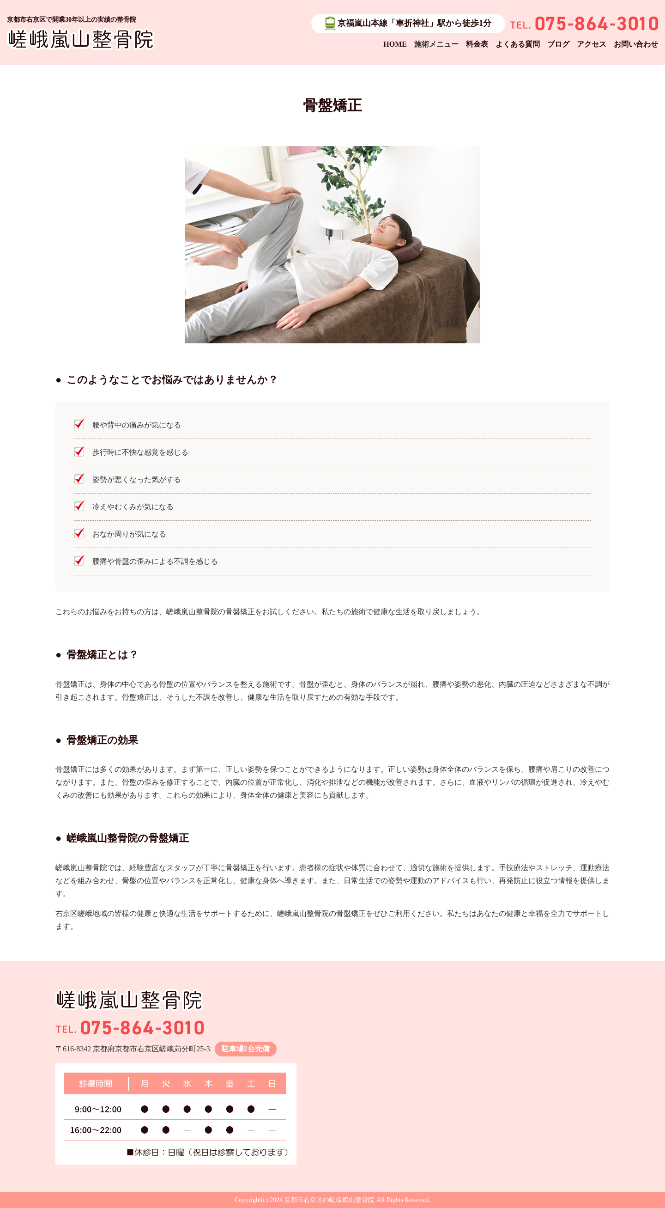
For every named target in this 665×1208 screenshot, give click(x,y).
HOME (395, 44)
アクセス (591, 44)
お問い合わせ (636, 44)
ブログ (558, 44)
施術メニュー (436, 44)
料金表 (477, 44)
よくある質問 (518, 44)
